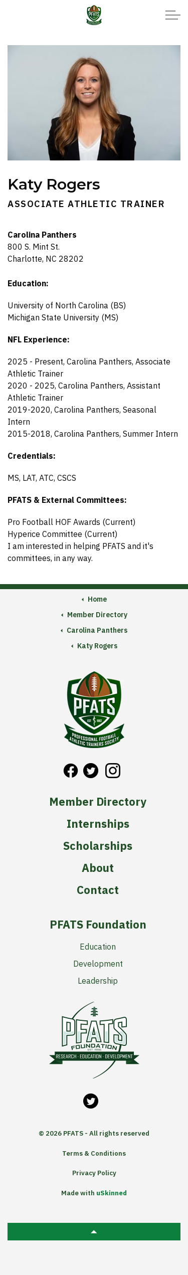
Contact (98, 890)
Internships (98, 824)
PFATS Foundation (98, 925)
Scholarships (97, 846)
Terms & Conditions (94, 1153)
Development (98, 964)
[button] (94, 1231)
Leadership (98, 981)
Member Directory (97, 802)
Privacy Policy (94, 1173)
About (98, 868)
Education (98, 947)
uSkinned (111, 1193)
